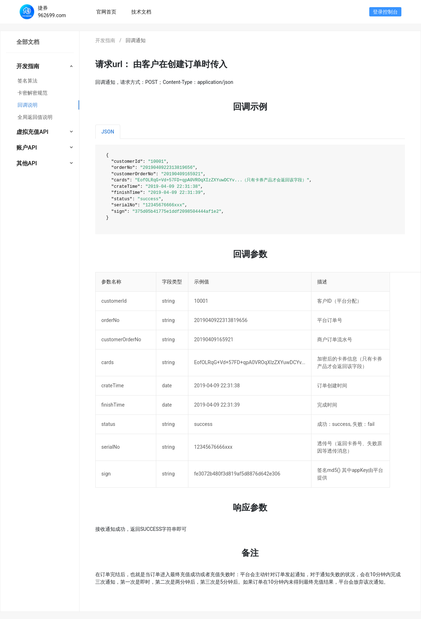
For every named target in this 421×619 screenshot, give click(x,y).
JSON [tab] (107, 132)
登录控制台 (385, 12)
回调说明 (27, 105)
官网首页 (110, 11)
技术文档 (141, 12)
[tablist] (250, 132)
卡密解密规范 (32, 93)
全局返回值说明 (34, 117)
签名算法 (27, 81)
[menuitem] (39, 91)
